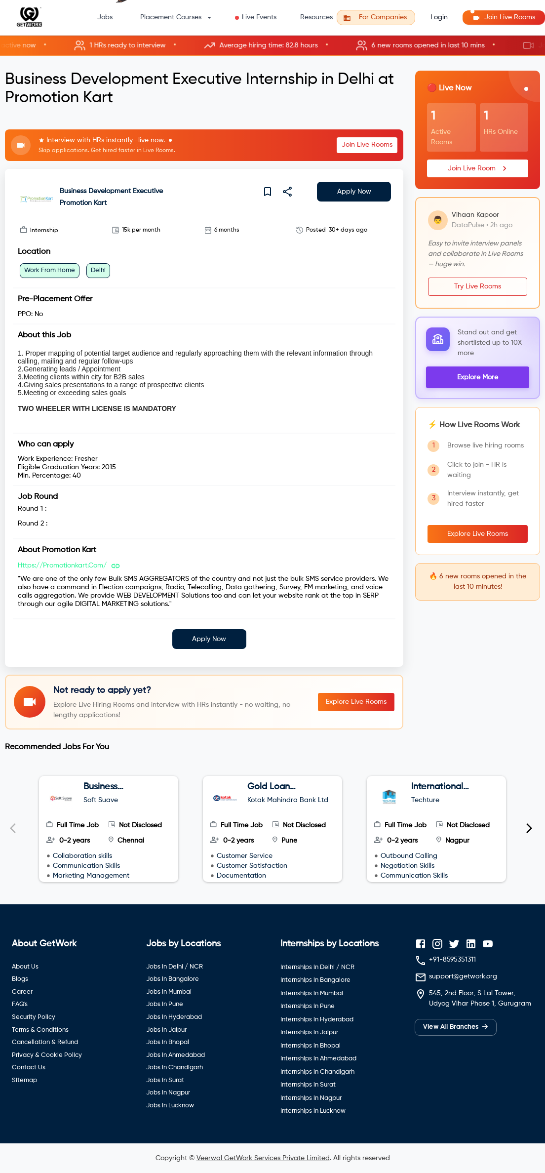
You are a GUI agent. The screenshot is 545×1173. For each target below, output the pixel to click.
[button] (272, 46)
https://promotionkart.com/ (62, 565)
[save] (267, 192)
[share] (287, 192)
